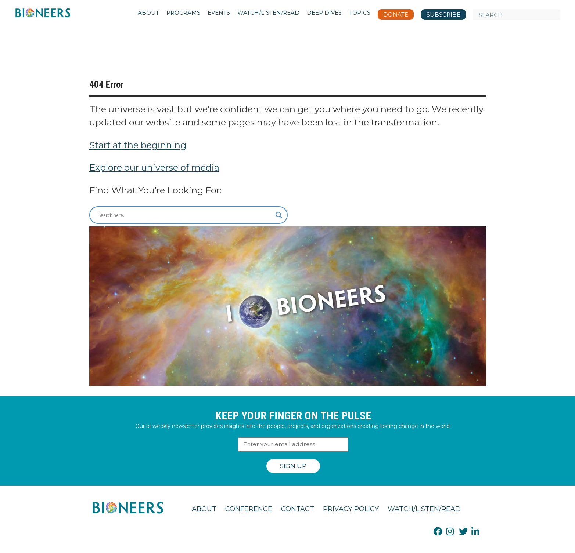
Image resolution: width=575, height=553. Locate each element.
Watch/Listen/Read (424, 509)
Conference (248, 509)
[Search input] (185, 215)
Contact (297, 509)
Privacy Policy (351, 509)
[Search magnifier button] (279, 215)
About (204, 509)
